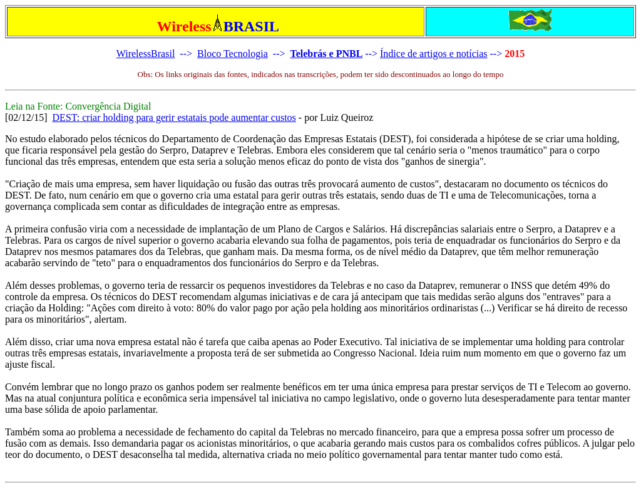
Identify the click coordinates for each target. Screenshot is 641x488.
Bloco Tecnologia (232, 53)
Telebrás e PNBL (326, 53)
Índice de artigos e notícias (434, 53)
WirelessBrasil (145, 53)
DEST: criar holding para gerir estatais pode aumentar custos (174, 117)
